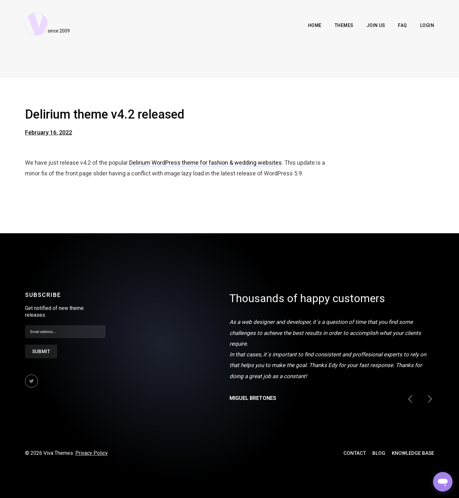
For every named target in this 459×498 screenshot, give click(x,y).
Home (315, 25)
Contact (354, 453)
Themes (344, 25)
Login (427, 25)
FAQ (402, 25)
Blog (378, 453)
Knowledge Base (413, 453)
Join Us (375, 25)
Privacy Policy (91, 453)
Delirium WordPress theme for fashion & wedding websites (205, 162)
